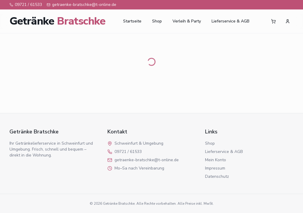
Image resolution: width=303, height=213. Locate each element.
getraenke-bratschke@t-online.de (81, 4)
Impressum (215, 168)
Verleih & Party (187, 21)
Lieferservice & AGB (230, 21)
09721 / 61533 (25, 4)
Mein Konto (215, 160)
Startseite (132, 21)
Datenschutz (217, 176)
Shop (157, 21)
